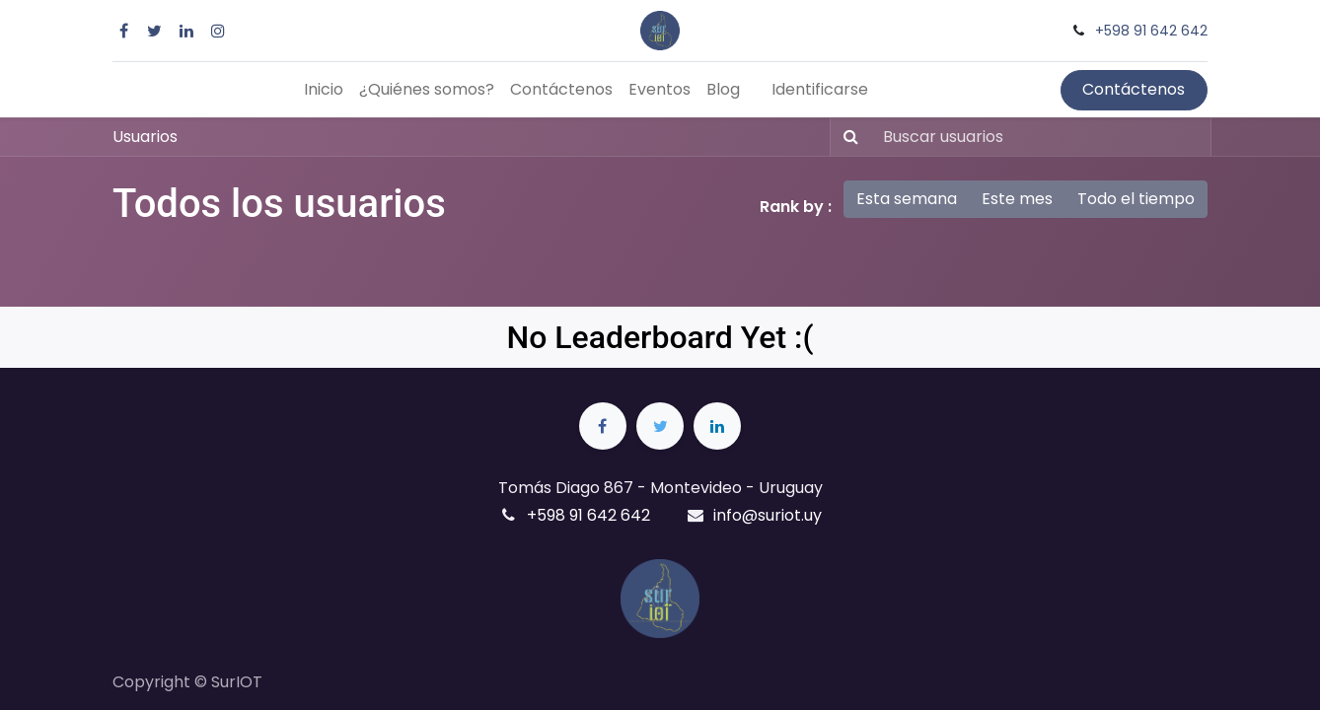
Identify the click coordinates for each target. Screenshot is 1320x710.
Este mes (1017, 198)
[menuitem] (323, 89)
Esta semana (906, 198)
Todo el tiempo (1136, 198)
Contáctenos (1133, 89)
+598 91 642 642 (1151, 30)
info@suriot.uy (767, 515)
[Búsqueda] (847, 137)
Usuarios (145, 136)
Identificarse (819, 89)
